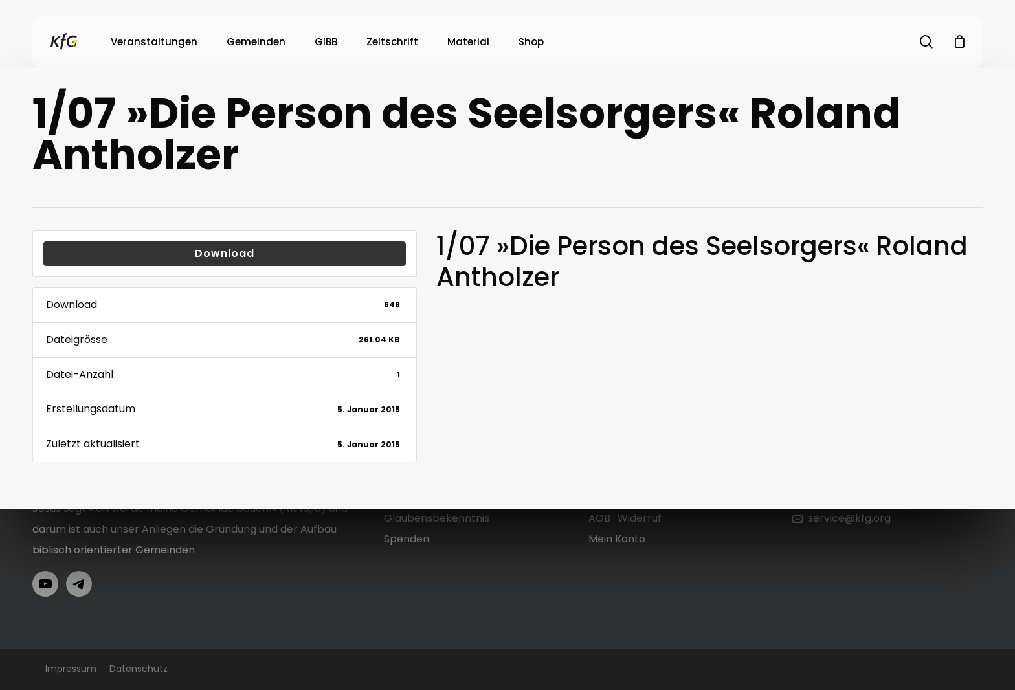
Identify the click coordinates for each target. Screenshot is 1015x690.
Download (224, 253)
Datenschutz (138, 668)
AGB (599, 518)
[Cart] (959, 41)
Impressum (70, 668)
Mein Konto (616, 538)
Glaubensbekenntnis (436, 518)
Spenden (406, 538)
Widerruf (640, 518)
